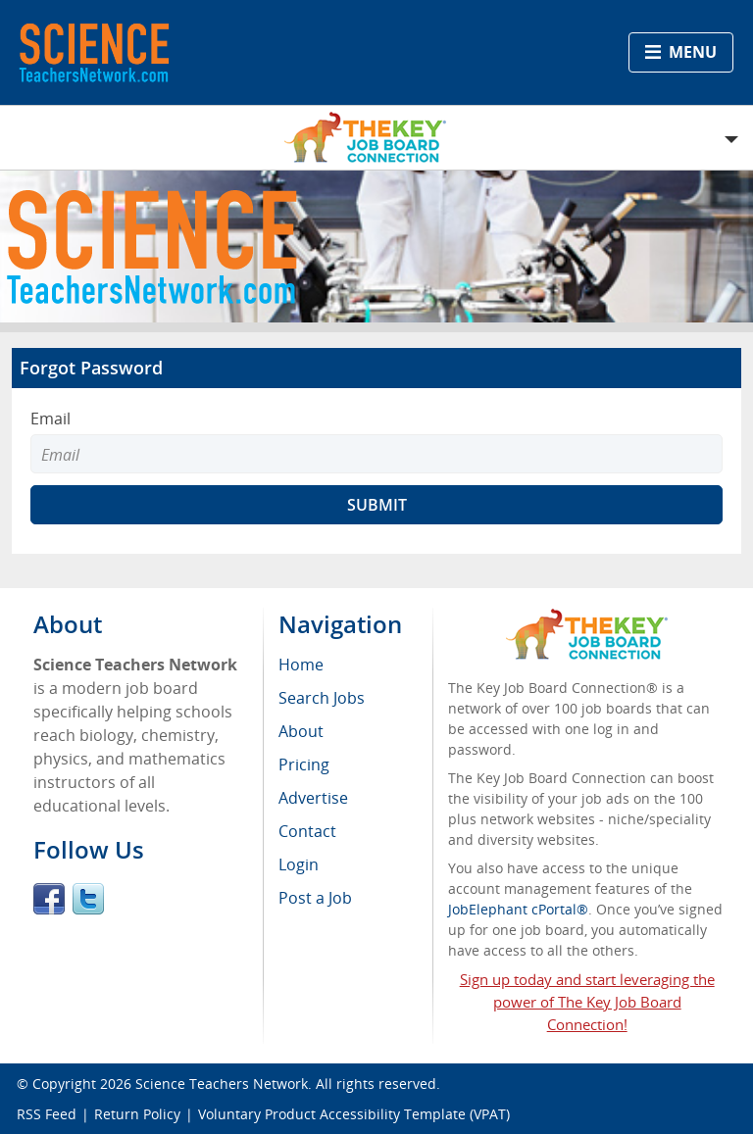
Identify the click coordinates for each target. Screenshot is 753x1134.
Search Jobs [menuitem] (321, 698)
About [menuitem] (301, 731)
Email (50, 418)
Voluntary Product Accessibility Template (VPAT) (354, 1114)
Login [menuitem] (298, 864)
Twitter (88, 898)
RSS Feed (46, 1114)
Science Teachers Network (221, 1083)
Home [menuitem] (301, 664)
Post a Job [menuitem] (315, 898)
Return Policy (137, 1114)
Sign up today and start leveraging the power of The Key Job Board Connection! (587, 1001)
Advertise (313, 798)
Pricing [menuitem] (303, 764)
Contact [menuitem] (307, 831)
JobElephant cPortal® (518, 909)
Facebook (49, 898)
